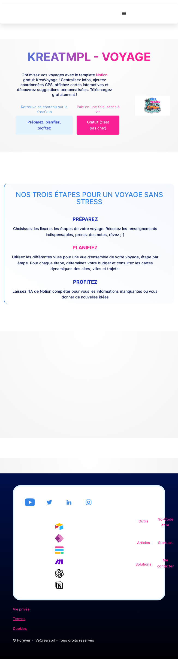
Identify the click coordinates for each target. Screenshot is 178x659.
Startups (165, 543)
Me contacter (165, 563)
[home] (59, 14)
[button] (124, 13)
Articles (143, 543)
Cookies (20, 629)
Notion (101, 74)
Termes (19, 619)
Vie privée (21, 609)
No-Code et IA (165, 522)
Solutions (143, 564)
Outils (143, 521)
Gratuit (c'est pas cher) (98, 125)
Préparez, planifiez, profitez (44, 125)
